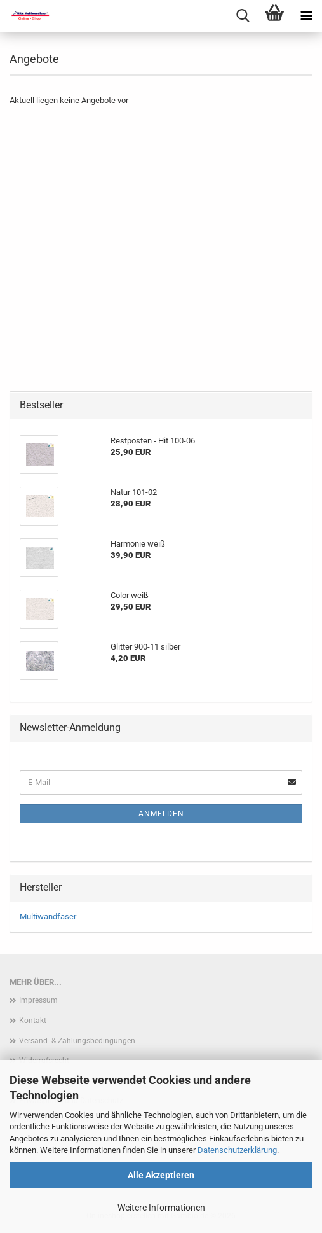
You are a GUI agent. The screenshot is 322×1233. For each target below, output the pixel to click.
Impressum (38, 1000)
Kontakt (32, 1020)
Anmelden (161, 813)
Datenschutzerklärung (237, 1150)
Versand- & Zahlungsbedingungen (77, 1040)
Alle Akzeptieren (161, 1175)
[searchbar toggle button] (242, 16)
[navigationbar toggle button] (306, 16)
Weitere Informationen (161, 1207)
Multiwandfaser (48, 916)
